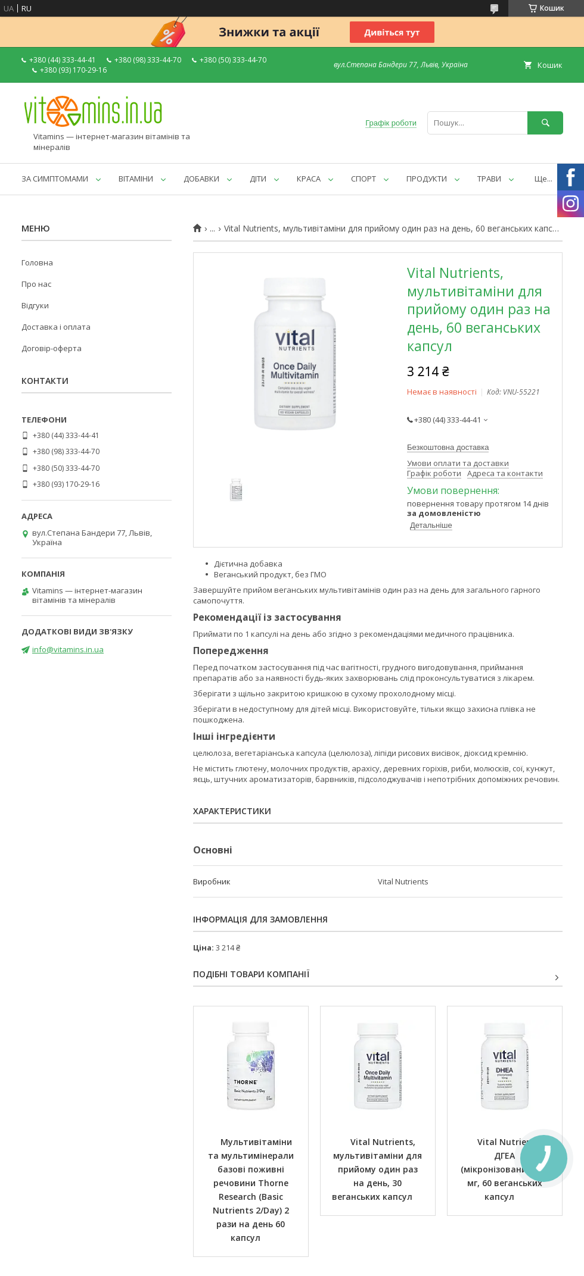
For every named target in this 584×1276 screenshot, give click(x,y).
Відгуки (35, 305)
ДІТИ (258, 178)
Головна (37, 262)
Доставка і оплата (56, 326)
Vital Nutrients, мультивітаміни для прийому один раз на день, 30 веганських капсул (378, 1169)
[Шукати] (545, 123)
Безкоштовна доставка (448, 447)
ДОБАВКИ (201, 178)
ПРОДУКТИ (426, 178)
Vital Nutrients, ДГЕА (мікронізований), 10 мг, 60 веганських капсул (506, 1169)
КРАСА (309, 178)
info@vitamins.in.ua (68, 649)
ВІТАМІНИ (136, 178)
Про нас (36, 284)
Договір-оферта (51, 348)
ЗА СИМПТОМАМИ (54, 178)
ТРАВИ (489, 178)
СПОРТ (363, 178)
